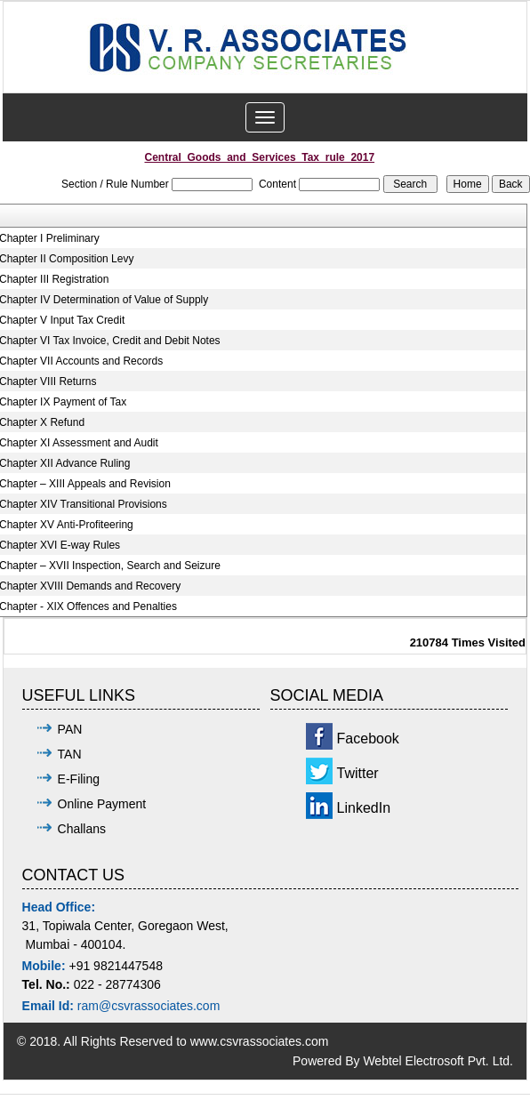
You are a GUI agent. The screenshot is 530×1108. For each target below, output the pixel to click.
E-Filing (79, 779)
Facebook (368, 738)
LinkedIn (364, 807)
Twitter (358, 773)
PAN (70, 729)
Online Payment (102, 804)
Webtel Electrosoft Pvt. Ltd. (438, 1061)
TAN (70, 754)
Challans (82, 829)
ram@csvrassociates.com (148, 1006)
